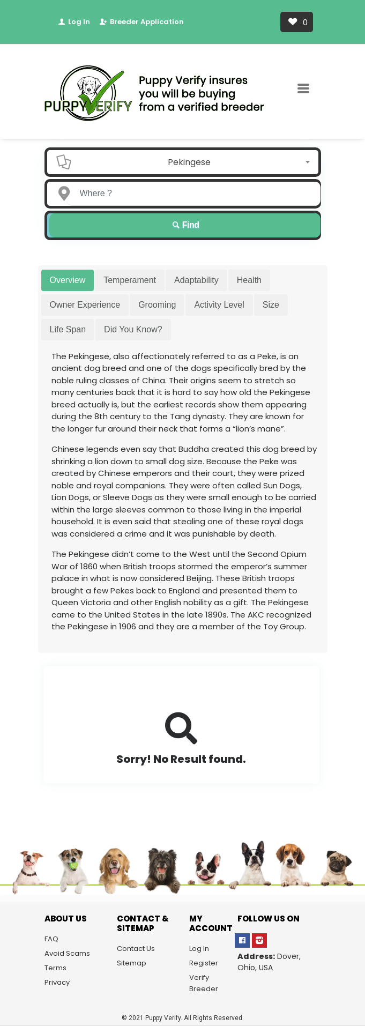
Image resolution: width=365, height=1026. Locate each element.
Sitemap (131, 963)
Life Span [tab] (68, 329)
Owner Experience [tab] (85, 304)
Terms (55, 968)
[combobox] (192, 161)
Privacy (57, 982)
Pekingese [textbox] (189, 162)
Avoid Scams (67, 953)
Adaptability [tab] (196, 280)
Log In (73, 22)
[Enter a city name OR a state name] (193, 194)
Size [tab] (271, 304)
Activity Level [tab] (219, 304)
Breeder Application (141, 22)
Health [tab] (249, 280)
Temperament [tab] (129, 280)
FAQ (51, 939)
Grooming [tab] (157, 304)
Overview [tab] (68, 280)
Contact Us (136, 948)
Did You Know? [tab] (133, 329)
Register (203, 963)
